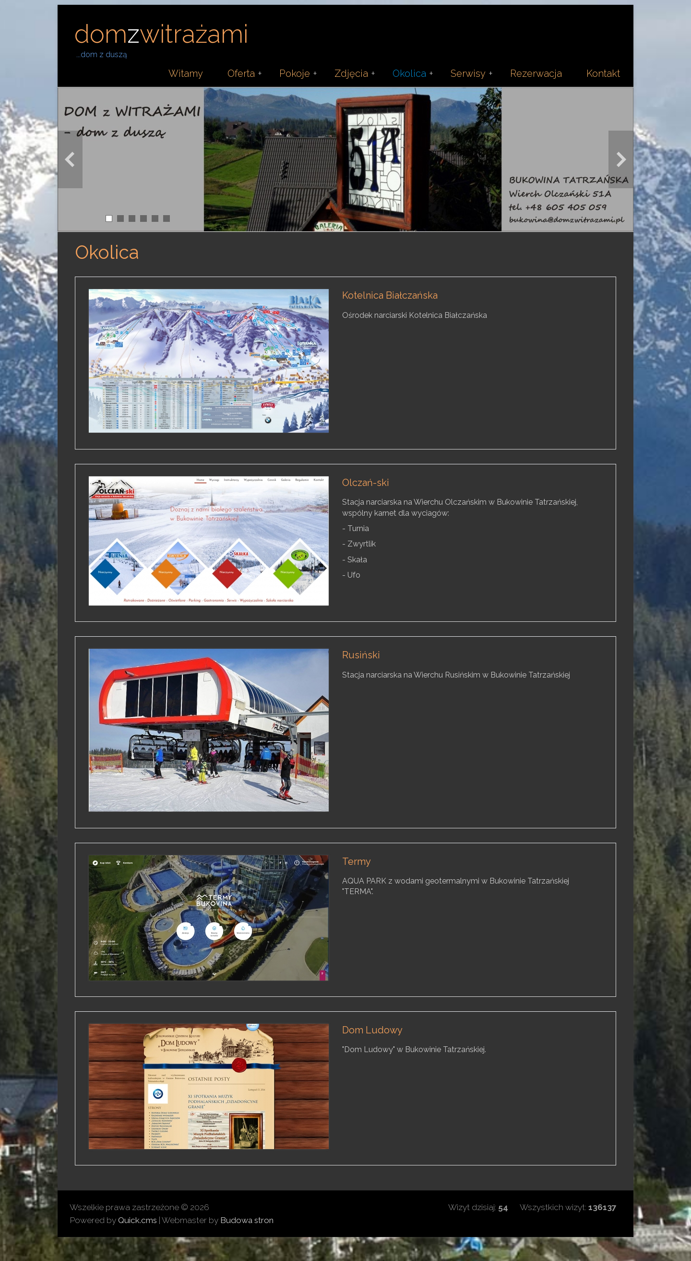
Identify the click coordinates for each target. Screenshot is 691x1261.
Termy (356, 861)
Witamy (185, 73)
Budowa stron (247, 1220)
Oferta (241, 73)
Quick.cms (137, 1220)
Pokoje (294, 73)
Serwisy (468, 73)
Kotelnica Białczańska (390, 295)
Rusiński (361, 655)
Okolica (409, 73)
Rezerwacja (536, 73)
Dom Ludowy (372, 1030)
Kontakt (603, 73)
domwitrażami (161, 33)
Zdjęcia (351, 73)
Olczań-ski (365, 482)
